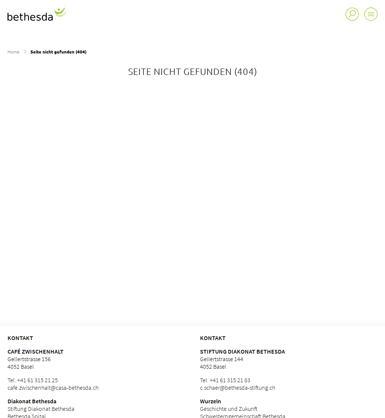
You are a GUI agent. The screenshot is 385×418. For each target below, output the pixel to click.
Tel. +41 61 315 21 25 (33, 380)
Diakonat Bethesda (32, 401)
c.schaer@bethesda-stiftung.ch (237, 387)
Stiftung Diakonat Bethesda (242, 351)
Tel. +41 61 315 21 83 (225, 380)
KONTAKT (20, 338)
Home (14, 52)
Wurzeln (210, 401)
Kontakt (213, 338)
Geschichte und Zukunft (229, 408)
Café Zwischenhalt (36, 351)
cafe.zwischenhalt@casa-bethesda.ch (53, 387)
